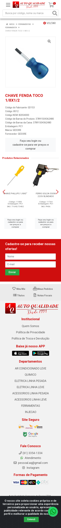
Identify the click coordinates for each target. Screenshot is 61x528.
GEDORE (17, 130)
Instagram (30, 467)
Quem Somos (30, 326)
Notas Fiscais (42, 295)
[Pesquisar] (54, 13)
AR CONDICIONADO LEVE (30, 368)
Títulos (19, 295)
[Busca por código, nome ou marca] (27, 13)
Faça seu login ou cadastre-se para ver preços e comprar (31, 144)
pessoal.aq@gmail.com (30, 463)
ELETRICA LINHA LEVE (30, 387)
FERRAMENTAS (30, 405)
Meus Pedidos (43, 289)
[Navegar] (4, 192)
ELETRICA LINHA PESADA (30, 381)
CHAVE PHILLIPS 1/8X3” (15, 193)
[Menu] (8, 5)
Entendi (31, 519)
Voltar (49, 23)
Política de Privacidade (30, 332)
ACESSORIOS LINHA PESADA (30, 393)
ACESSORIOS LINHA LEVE (30, 399)
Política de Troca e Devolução (30, 338)
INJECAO (30, 412)
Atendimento (30, 458)
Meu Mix (18, 289)
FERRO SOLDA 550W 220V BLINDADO (46, 194)
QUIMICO (30, 374)
